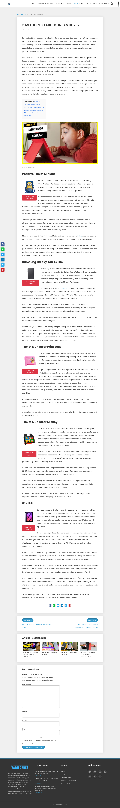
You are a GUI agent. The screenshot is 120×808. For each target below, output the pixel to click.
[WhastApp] (51, 606)
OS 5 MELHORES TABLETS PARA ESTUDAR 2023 (36, 626)
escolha (65, 288)
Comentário (27, 684)
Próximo (92, 621)
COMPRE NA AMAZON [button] (29, 197)
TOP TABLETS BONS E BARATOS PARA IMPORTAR (31, 654)
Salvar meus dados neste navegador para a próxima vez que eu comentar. (39, 741)
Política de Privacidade (68, 781)
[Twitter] (57, 606)
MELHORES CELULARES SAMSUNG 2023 (68, 654)
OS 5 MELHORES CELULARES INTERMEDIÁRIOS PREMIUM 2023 (86, 626)
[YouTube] (95, 772)
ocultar (36, 101)
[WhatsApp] (105, 772)
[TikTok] (95, 776)
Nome (25, 711)
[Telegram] (68, 606)
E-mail (25, 720)
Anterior (28, 621)
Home (63, 771)
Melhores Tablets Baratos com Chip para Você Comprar (46, 772)
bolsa (79, 236)
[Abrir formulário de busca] (112, 4)
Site (23, 729)
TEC (66, 805)
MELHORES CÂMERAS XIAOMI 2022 (48, 654)
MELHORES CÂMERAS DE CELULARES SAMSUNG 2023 (87, 654)
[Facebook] (46, 606)
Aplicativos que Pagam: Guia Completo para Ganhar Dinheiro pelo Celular (45, 788)
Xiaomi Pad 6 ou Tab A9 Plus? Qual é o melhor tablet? (46, 780)
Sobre (63, 774)
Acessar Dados (66, 778)
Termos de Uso (66, 784)
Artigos (23, 14)
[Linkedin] (63, 606)
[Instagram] (100, 772)
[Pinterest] (74, 606)
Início (19, 14)
